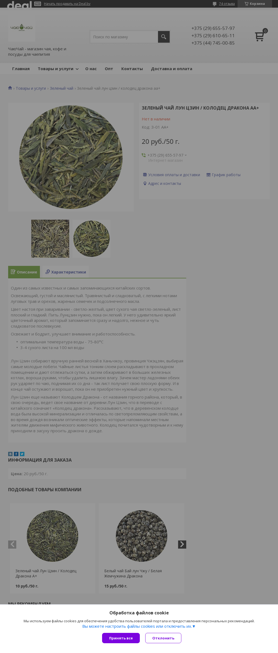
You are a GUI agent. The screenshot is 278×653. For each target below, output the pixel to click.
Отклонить (163, 638)
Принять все (121, 638)
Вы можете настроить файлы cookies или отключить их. (137, 626)
